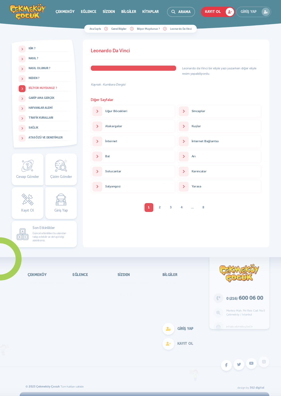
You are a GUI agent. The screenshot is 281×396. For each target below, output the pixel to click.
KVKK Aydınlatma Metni (47, 283)
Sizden (109, 12)
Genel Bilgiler (119, 28)
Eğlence (88, 12)
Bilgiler (128, 12)
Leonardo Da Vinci (180, 28)
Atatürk (170, 283)
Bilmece (126, 295)
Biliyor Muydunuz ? (148, 28)
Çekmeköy (65, 12)
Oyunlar (81, 283)
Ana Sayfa (95, 28)
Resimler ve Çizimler (134, 283)
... (192, 207)
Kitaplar (150, 12)
